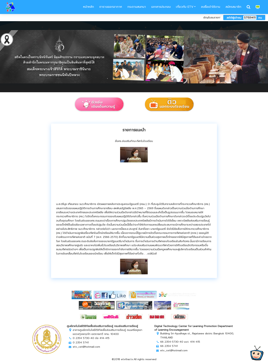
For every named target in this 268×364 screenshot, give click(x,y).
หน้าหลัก (88, 7)
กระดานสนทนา (136, 7)
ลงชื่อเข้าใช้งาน (210, 7)
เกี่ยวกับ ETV (184, 7)
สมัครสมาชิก (233, 7)
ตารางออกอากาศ (110, 7)
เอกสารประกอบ (161, 7)
